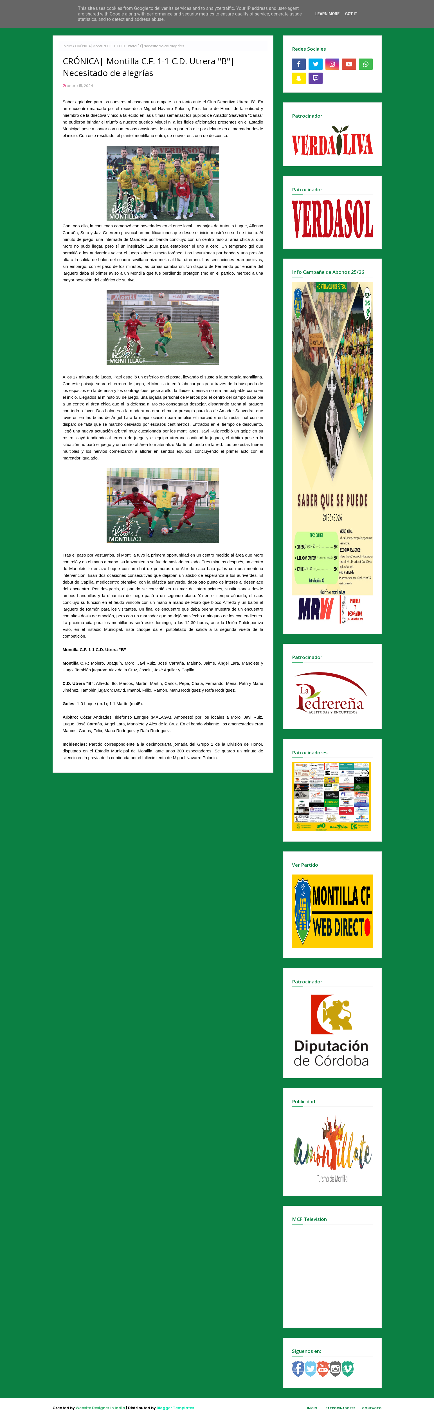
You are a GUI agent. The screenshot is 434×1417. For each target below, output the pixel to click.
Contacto (372, 1408)
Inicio (67, 46)
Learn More (327, 14)
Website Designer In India (100, 1408)
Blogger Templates (175, 1408)
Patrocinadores (340, 1408)
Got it (351, 14)
